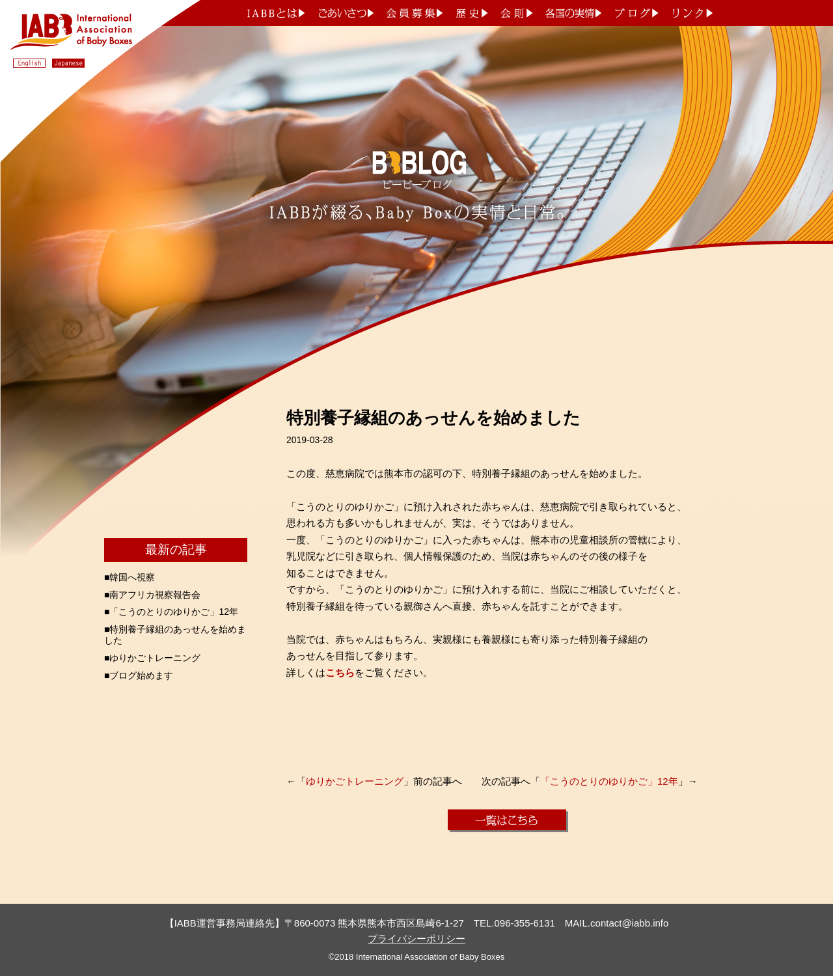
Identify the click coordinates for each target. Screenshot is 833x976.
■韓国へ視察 (129, 577)
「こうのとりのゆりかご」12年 (609, 781)
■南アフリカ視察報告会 (152, 595)
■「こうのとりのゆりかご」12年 (171, 611)
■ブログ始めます (138, 675)
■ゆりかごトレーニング (152, 658)
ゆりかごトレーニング (354, 781)
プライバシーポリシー (416, 938)
